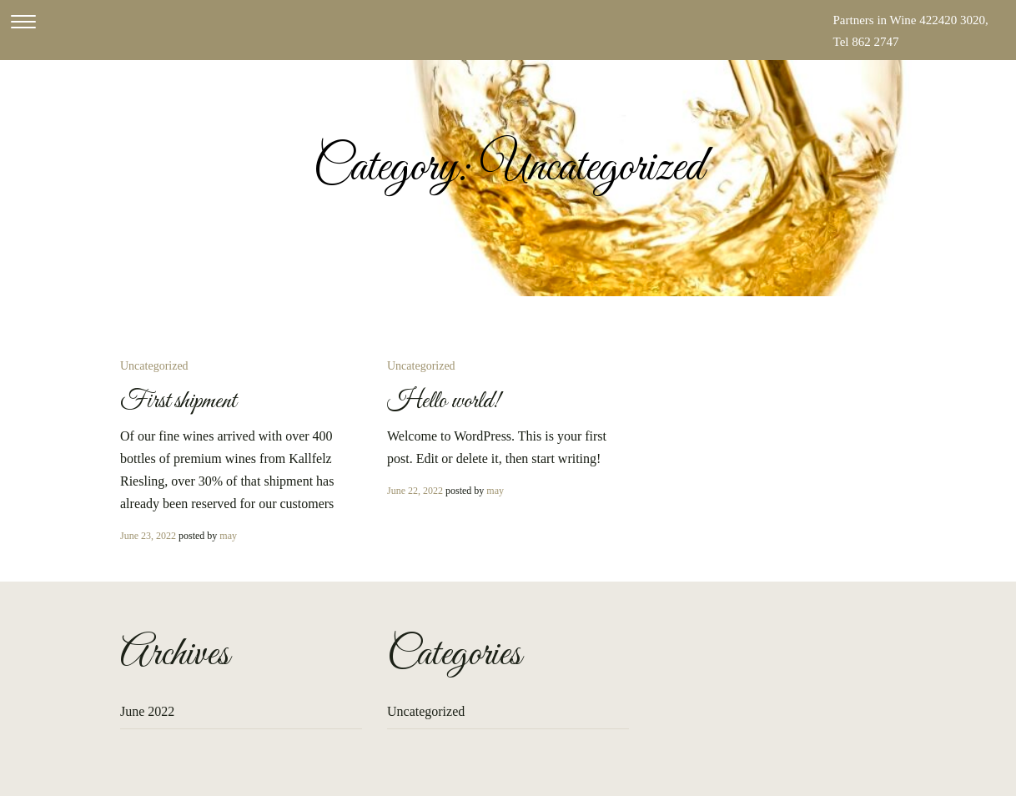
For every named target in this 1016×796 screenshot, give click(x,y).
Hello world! (443, 401)
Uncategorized (154, 366)
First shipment (178, 401)
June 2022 (147, 711)
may (228, 536)
